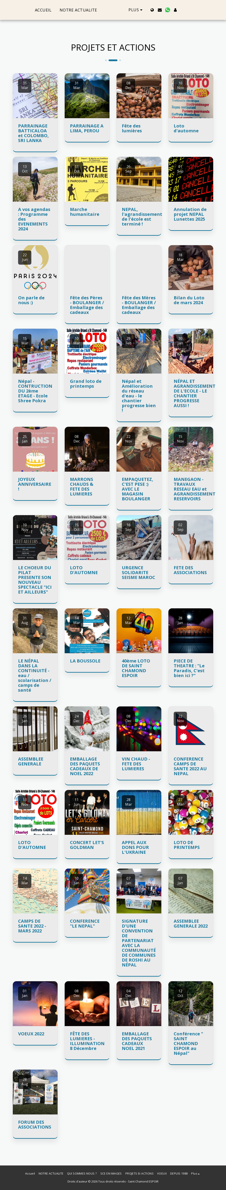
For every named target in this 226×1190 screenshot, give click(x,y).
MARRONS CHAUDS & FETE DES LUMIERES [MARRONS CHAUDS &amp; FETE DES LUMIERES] (81, 486)
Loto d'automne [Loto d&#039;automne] (186, 128)
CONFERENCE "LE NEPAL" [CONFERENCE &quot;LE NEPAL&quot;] (85, 923)
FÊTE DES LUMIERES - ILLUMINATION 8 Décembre (87, 1041)
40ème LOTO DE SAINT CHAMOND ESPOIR (136, 668)
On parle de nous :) (31, 300)
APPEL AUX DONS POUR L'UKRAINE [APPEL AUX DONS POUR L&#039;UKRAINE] (135, 847)
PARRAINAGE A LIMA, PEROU (87, 128)
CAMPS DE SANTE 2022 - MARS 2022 (32, 926)
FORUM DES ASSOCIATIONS (34, 1124)
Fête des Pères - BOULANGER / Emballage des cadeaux (87, 305)
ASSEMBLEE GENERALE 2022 (191, 923)
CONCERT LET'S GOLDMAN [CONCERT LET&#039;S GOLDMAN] (87, 844)
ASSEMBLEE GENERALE (30, 761)
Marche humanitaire (84, 211)
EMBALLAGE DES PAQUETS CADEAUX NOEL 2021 (137, 1041)
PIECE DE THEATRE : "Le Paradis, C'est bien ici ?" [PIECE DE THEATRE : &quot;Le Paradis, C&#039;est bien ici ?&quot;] (189, 668)
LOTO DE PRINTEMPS (187, 844)
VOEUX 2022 (31, 1034)
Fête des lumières (132, 128)
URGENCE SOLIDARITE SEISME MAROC (138, 572)
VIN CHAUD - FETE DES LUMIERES (136, 764)
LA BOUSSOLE (85, 661)
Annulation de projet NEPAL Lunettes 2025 (190, 214)
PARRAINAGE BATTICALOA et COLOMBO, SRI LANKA (33, 133)
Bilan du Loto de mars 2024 (189, 300)
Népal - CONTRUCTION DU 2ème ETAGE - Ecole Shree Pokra (35, 391)
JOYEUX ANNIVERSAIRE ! (34, 484)
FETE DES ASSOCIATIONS (190, 570)
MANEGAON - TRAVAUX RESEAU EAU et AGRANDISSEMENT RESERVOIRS (194, 489)
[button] (167, 10)
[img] (35, 95)
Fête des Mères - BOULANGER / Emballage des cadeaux (139, 305)
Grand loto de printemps (86, 383)
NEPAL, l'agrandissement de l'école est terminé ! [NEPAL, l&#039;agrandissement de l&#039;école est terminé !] (142, 216)
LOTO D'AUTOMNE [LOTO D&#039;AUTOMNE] (84, 570)
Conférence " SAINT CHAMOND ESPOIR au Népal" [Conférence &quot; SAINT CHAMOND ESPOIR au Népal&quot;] (188, 1043)
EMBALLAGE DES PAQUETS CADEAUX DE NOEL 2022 (85, 766)
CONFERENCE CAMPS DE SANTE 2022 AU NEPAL (190, 766)
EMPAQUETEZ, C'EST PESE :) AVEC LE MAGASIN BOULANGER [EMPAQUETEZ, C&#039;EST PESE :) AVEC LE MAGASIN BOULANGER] (137, 489)
